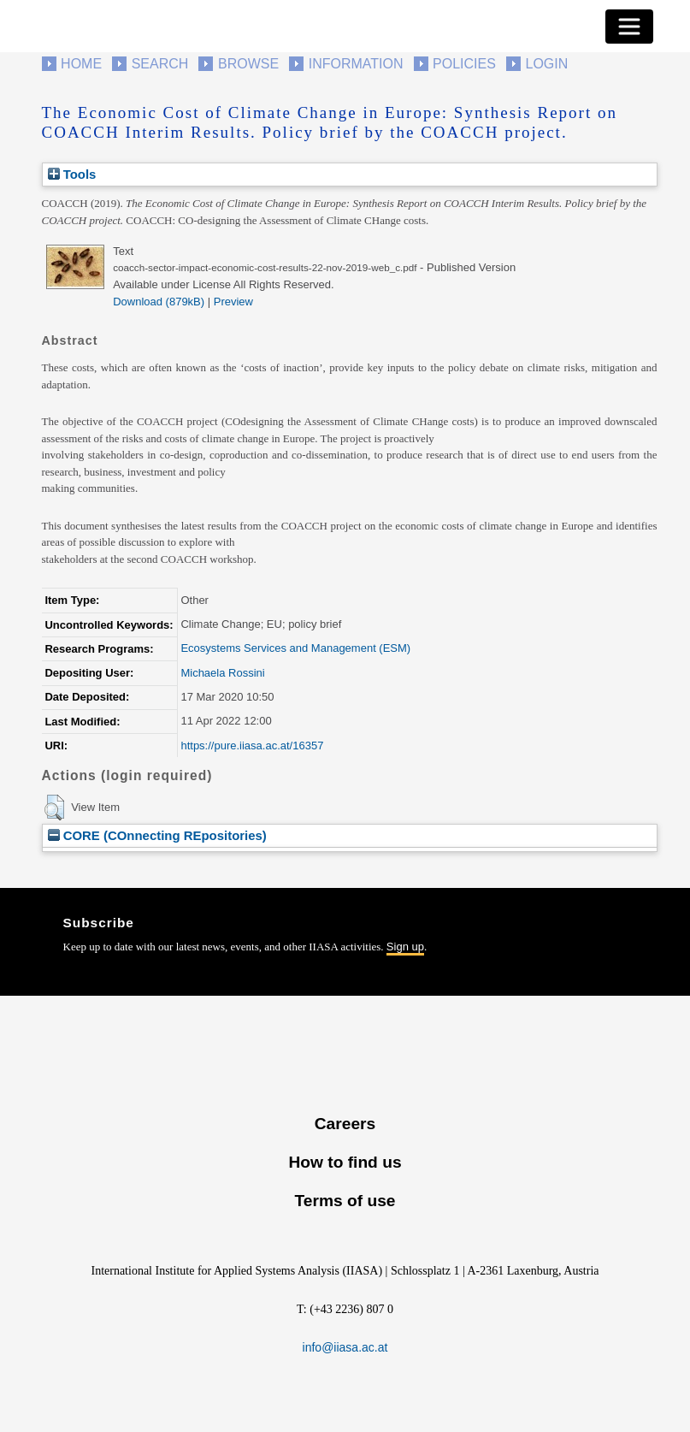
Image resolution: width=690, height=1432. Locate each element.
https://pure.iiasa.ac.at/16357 (251, 745)
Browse (248, 63)
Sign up (405, 946)
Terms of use (344, 1201)
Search (160, 63)
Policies (464, 63)
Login (547, 63)
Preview (233, 301)
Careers (345, 1124)
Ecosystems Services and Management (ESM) (295, 648)
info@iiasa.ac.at (345, 1347)
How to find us (344, 1162)
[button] (54, 807)
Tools (72, 174)
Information (356, 63)
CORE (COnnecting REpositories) (157, 835)
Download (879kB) (158, 301)
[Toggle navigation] (629, 26)
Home (81, 63)
